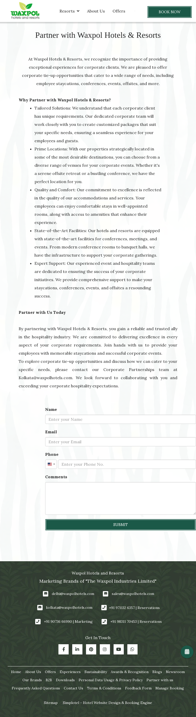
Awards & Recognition (130, 672)
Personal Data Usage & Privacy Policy (111, 680)
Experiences (70, 672)
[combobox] (51, 464)
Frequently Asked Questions (36, 688)
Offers (119, 11)
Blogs (157, 672)
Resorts (69, 11)
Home (16, 672)
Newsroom (175, 672)
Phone (51, 454)
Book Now (169, 12)
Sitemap (51, 702)
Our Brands (32, 680)
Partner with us (159, 680)
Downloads (65, 680)
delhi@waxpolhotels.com (73, 593)
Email (51, 431)
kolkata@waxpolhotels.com (69, 607)
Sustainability (95, 672)
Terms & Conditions (104, 688)
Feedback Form (138, 688)
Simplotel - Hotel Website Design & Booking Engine (107, 702)
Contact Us (73, 688)
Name (51, 409)
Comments (56, 476)
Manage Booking (169, 688)
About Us (96, 11)
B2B (49, 680)
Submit (120, 524)
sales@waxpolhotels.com (133, 593)
